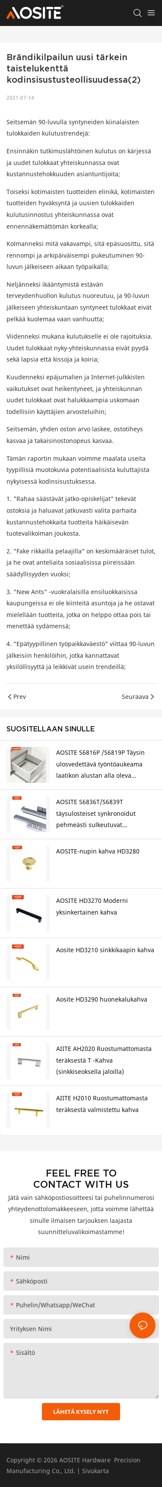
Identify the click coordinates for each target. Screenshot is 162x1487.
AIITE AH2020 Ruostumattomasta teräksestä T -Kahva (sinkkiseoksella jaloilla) (104, 1060)
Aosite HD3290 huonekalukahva (101, 999)
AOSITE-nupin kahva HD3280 (98, 851)
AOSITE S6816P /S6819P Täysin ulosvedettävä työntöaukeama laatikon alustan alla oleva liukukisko (100, 765)
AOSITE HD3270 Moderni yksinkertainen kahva (92, 906)
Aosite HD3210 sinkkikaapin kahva (105, 950)
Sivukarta (95, 1471)
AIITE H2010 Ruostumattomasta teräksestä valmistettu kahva (102, 1104)
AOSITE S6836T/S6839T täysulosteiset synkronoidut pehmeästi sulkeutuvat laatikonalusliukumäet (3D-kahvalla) (96, 814)
